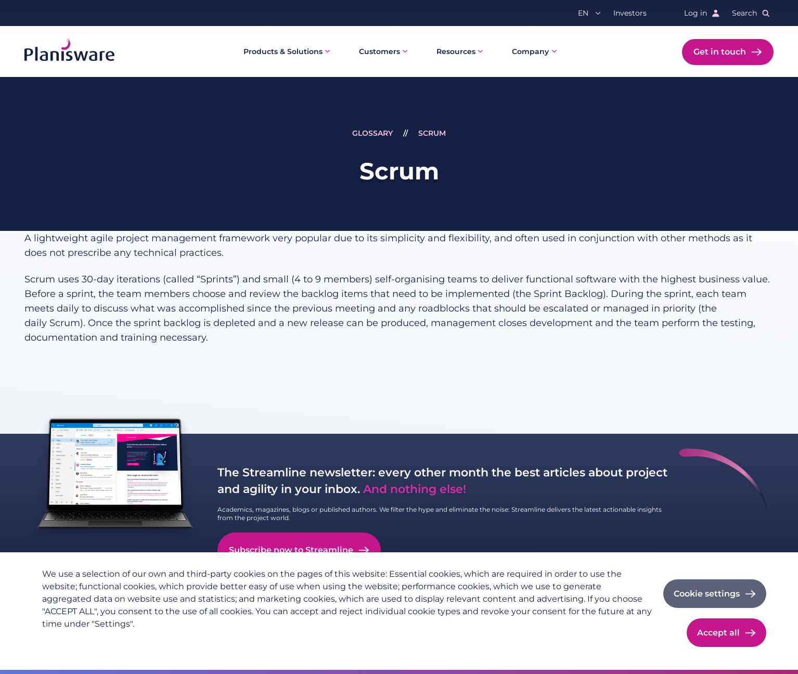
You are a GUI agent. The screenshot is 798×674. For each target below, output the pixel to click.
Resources (455, 51)
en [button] (583, 13)
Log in (695, 13)
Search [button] (744, 13)
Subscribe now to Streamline (291, 550)
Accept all (718, 633)
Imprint (118, 641)
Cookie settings (707, 594)
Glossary (372, 133)
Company (530, 51)
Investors (630, 13)
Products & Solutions (283, 51)
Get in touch (719, 52)
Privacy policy (67, 641)
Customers (379, 51)
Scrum (432, 133)
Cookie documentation (184, 641)
